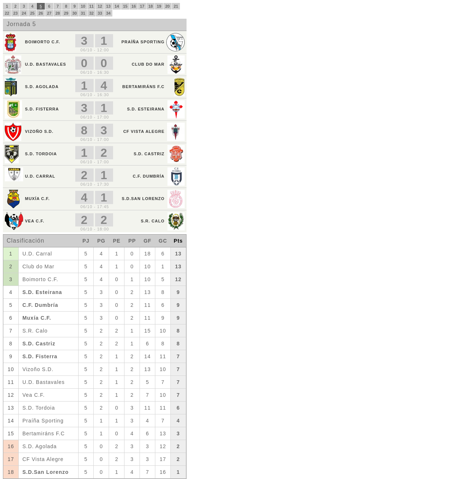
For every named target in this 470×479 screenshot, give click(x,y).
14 (117, 6)
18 (150, 6)
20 (167, 6)
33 (100, 13)
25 (32, 13)
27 (49, 13)
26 (41, 13)
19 (159, 6)
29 (66, 13)
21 (176, 6)
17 (142, 6)
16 (133, 6)
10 (83, 6)
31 (83, 13)
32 (91, 13)
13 (108, 6)
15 (125, 6)
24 (24, 13)
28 (57, 13)
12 (100, 6)
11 (91, 6)
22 (7, 13)
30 (74, 13)
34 (108, 13)
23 (15, 13)
